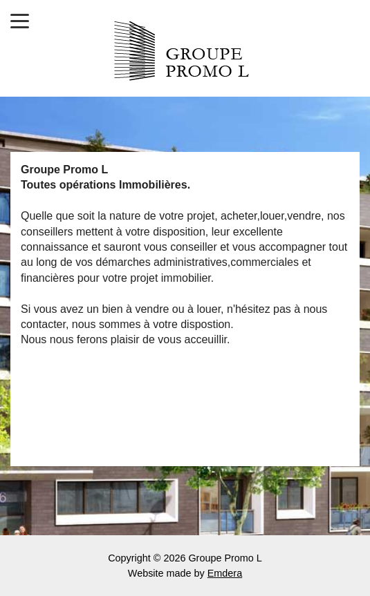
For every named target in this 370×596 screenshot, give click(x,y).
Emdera (224, 573)
